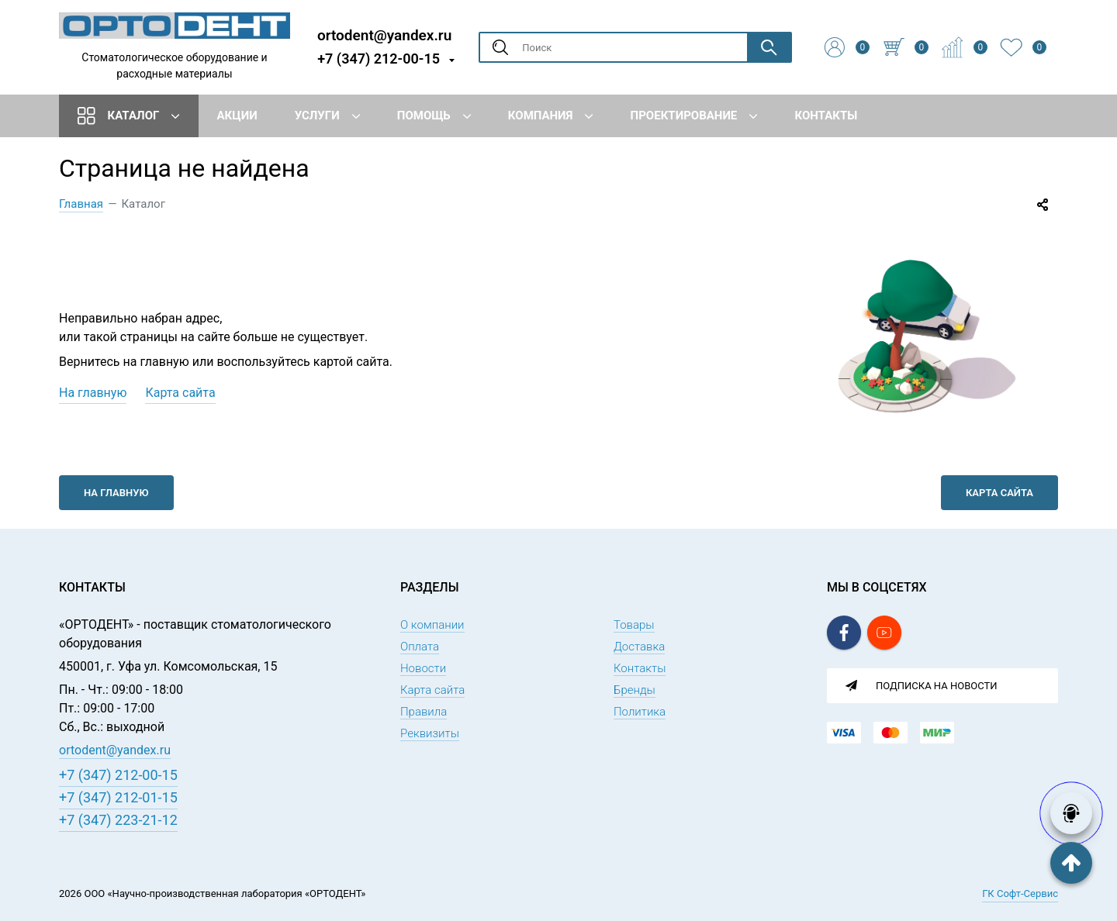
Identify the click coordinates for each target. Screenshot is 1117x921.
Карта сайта (180, 392)
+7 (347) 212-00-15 (378, 58)
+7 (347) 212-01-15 (118, 797)
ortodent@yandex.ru (384, 34)
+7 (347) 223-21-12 (118, 820)
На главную (92, 392)
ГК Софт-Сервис (1020, 893)
